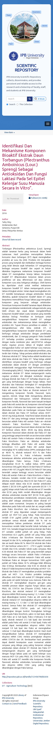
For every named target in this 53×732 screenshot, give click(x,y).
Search (10, 104)
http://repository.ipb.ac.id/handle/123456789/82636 (25, 677)
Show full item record (11, 239)
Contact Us (7, 704)
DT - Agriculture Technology (14, 686)
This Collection (25, 104)
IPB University (8, 698)
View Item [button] (9, 132)
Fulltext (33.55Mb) (38, 198)
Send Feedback (20, 704)
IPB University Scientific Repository (39, 704)
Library (21, 695)
